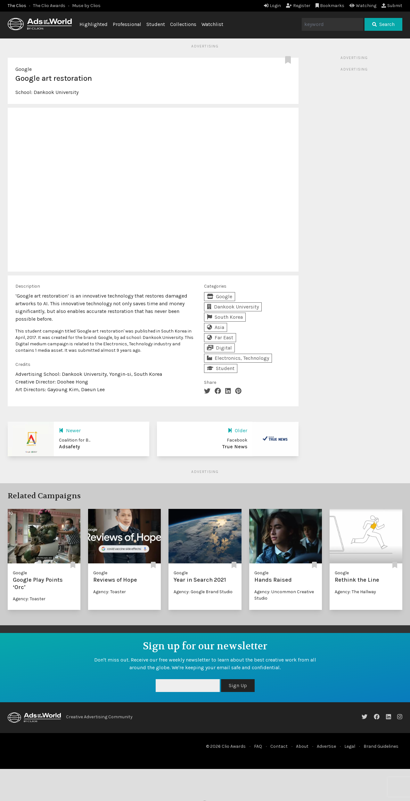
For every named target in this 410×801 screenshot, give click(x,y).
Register (298, 5)
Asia (215, 327)
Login (272, 5)
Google (23, 69)
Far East (220, 337)
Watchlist (212, 24)
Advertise (326, 746)
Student (155, 24)
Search (383, 24)
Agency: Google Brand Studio (203, 591)
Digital (219, 348)
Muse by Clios (86, 5)
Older (237, 430)
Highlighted (93, 24)
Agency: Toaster (29, 599)
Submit (391, 5)
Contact (279, 746)
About (302, 746)
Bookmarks (330, 5)
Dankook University (56, 92)
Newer (70, 430)
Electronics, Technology (238, 358)
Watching (362, 5)
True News (234, 446)
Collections (183, 24)
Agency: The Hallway (355, 591)
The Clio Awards (49, 5)
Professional (127, 24)
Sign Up (238, 685)
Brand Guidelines (381, 746)
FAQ (258, 746)
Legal (349, 746)
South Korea (225, 317)
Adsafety (69, 446)
